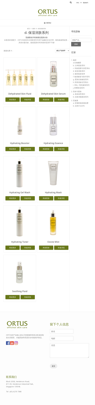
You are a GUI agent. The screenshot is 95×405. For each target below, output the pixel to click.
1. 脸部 (33, 28)
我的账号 (85, 3)
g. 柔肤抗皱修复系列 (80, 79)
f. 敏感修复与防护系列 (81, 76)
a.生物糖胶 (77, 62)
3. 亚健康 (74, 100)
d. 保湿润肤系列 (79, 71)
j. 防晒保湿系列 (78, 88)
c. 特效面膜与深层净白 (81, 68)
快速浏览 (27, 99)
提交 (53, 366)
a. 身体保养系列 (79, 94)
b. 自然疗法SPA (79, 106)
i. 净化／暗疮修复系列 (81, 85)
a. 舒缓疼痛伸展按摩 (80, 103)
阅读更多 (12, 99)
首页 (28, 28)
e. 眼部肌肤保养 (79, 74)
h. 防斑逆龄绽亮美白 (80, 82)
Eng (77, 3)
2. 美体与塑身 (76, 91)
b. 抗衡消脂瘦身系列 (80, 97)
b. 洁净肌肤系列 (79, 65)
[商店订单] (62, 51)
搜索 (76, 44)
